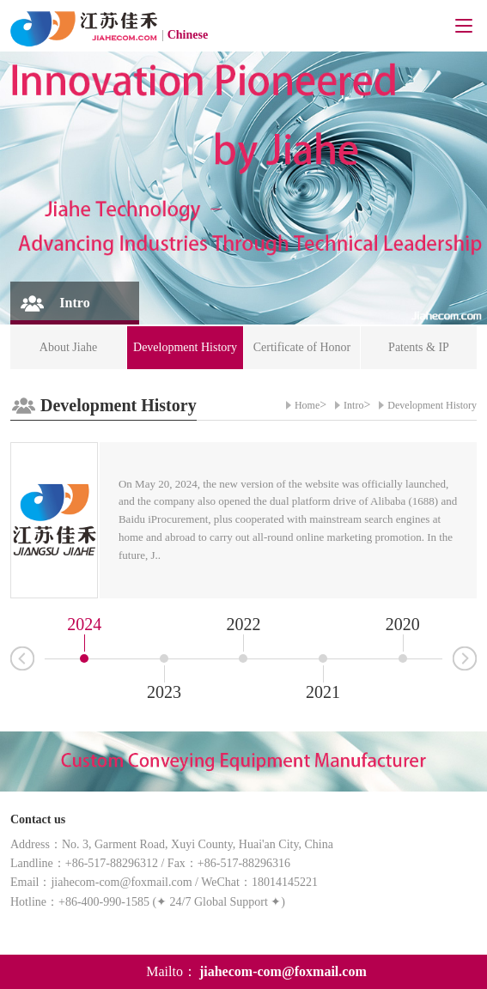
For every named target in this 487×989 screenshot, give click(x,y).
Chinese (187, 34)
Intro (353, 405)
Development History (432, 405)
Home (307, 405)
